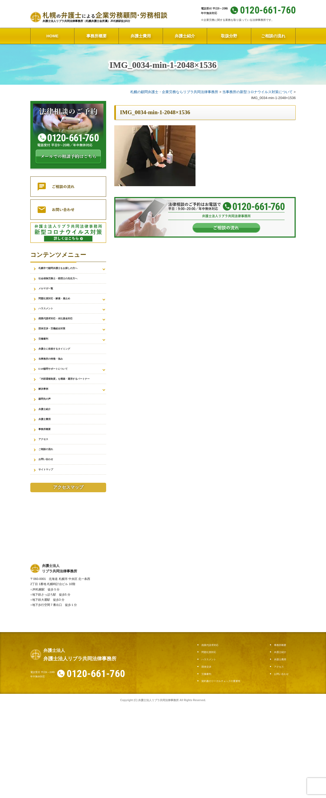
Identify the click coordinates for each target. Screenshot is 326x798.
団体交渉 (208, 720)
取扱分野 (229, 36)
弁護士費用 (141, 36)
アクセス (46, 485)
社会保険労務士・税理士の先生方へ (68, 282)
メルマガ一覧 (49, 294)
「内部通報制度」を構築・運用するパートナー (70, 408)
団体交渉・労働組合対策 (59, 343)
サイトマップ (49, 522)
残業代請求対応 (213, 699)
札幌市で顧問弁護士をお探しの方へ (68, 269)
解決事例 (46, 424)
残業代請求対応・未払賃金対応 (65, 331)
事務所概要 (96, 36)
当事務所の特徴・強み (57, 380)
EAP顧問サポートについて (61, 392)
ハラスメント (49, 318)
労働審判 (46, 355)
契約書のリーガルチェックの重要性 (229, 735)
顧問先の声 (47, 436)
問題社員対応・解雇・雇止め (63, 306)
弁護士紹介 (185, 36)
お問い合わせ (49, 510)
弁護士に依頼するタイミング (63, 368)
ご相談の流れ (273, 36)
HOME (52, 36)
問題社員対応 (212, 706)
